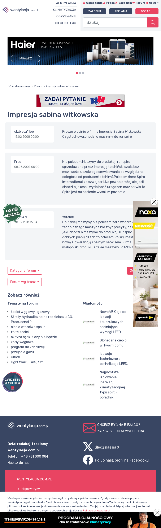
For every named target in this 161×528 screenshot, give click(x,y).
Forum (140, 2)
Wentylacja (66, 3)
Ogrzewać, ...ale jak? (27, 362)
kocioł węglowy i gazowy (30, 312)
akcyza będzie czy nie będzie (34, 337)
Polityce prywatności (96, 510)
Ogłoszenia (94, 2)
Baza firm (125, 2)
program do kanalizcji (28, 347)
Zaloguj (94, 11)
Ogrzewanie (66, 16)
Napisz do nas (18, 463)
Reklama (120, 11)
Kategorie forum (23, 270)
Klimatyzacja (64, 10)
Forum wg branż (23, 282)
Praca (110, 2)
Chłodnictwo (65, 23)
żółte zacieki (20, 332)
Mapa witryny (31, 489)
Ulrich (15, 357)
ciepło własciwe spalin (28, 327)
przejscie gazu (22, 352)
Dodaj (146, 11)
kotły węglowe (22, 342)
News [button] (153, 2)
